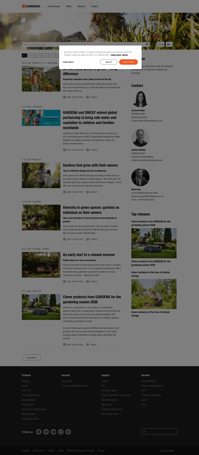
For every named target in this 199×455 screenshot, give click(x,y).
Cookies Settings (68, 62)
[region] (100, 57)
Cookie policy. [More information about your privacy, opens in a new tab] (116, 54)
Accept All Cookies (128, 62)
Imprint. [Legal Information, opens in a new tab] (125, 54)
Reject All (109, 62)
